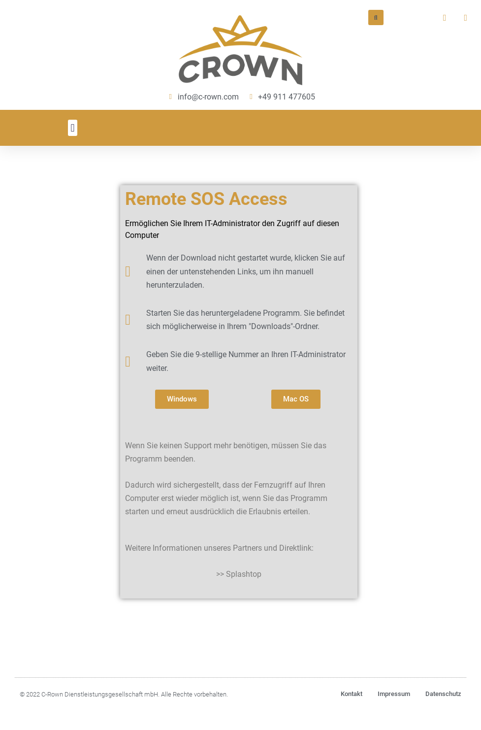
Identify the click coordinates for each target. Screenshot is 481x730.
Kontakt (351, 693)
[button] (72, 128)
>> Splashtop (238, 574)
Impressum (394, 693)
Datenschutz (443, 693)
